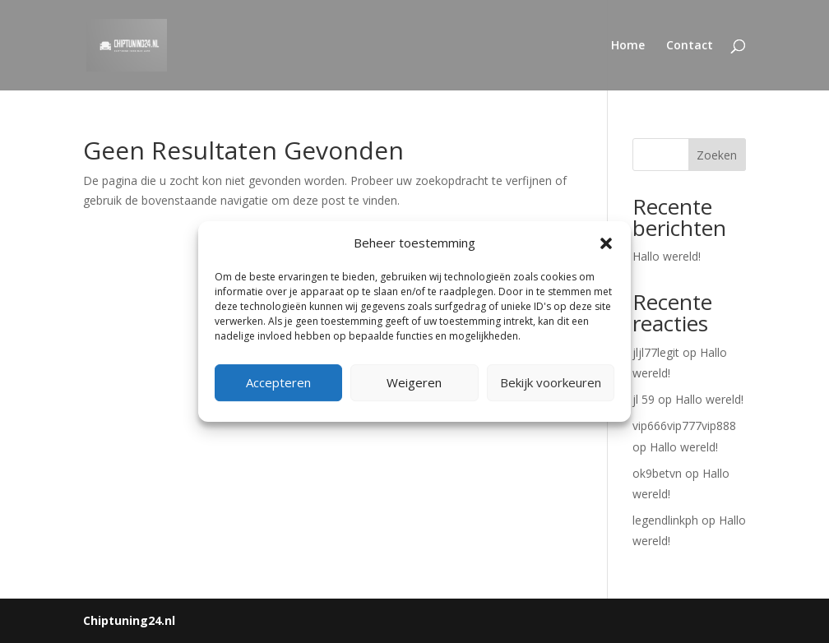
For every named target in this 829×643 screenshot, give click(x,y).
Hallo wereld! (666, 256)
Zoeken (717, 155)
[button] (606, 243)
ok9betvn (657, 473)
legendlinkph (665, 520)
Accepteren (278, 382)
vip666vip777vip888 (684, 425)
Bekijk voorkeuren (550, 382)
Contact (689, 46)
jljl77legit (655, 352)
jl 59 (643, 399)
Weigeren (414, 382)
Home (628, 46)
